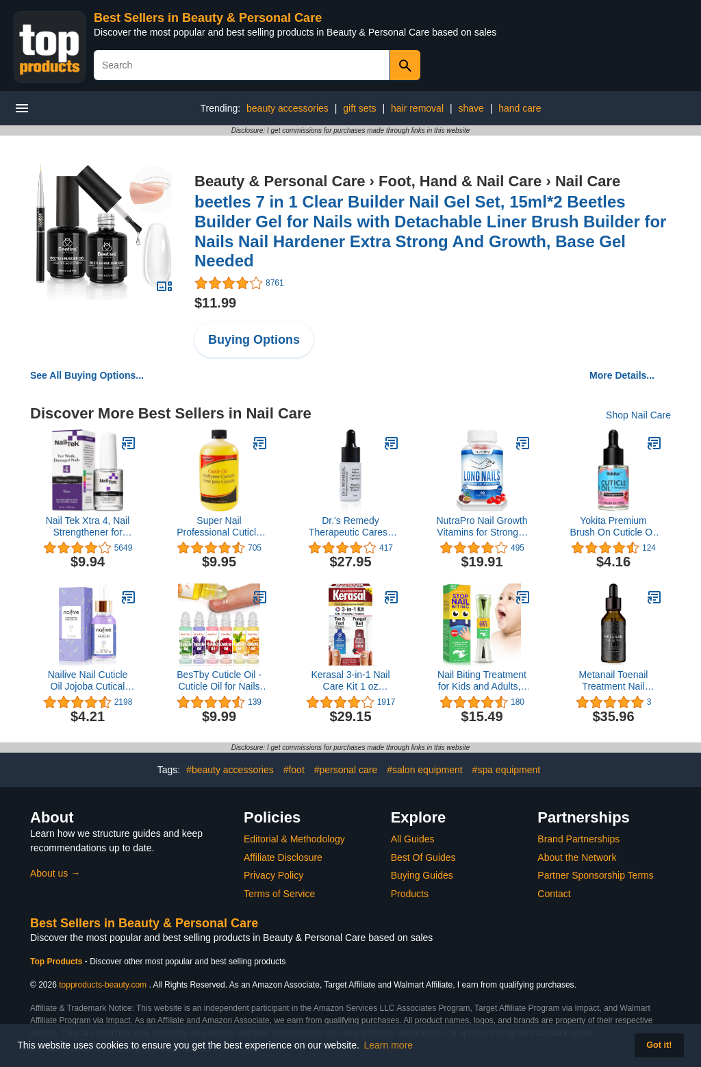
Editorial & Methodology (294, 838)
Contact (553, 893)
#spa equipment (506, 769)
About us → (55, 873)
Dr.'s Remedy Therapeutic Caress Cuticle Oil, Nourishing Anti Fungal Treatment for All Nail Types (350, 526)
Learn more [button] (388, 1045)
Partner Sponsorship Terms (595, 875)
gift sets (359, 108)
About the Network (576, 857)
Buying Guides (422, 875)
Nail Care (587, 181)
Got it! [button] (659, 1045)
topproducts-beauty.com (102, 985)
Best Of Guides (423, 857)
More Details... (621, 375)
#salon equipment (425, 769)
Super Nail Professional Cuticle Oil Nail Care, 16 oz (219, 526)
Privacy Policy (273, 875)
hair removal (417, 108)
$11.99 (215, 302)
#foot (294, 769)
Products (410, 893)
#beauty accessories (230, 769)
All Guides (413, 838)
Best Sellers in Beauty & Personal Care (208, 18)
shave (470, 108)
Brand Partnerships (578, 838)
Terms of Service (279, 893)
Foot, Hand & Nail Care (460, 181)
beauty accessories (287, 108)
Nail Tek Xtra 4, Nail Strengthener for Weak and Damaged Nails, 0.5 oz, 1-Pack (87, 526)
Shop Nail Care (638, 415)
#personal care (346, 769)
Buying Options (254, 340)
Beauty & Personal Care (279, 181)
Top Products (57, 961)
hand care (519, 108)
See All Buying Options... (87, 375)
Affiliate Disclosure (283, 857)
